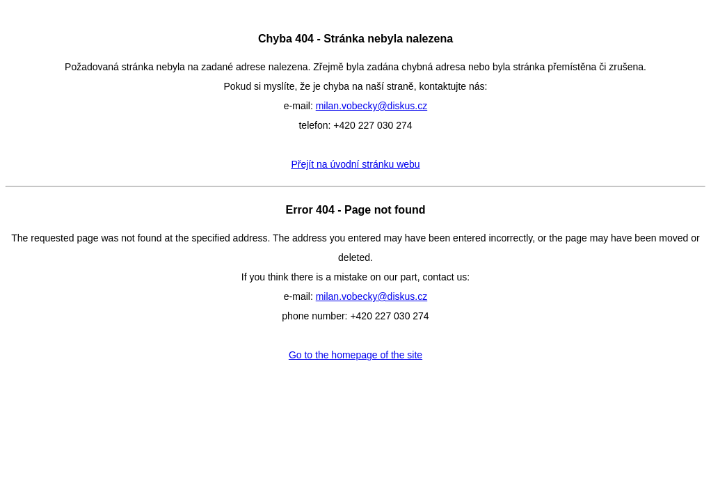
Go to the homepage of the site (355, 354)
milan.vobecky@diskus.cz (372, 105)
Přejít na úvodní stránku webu (355, 164)
